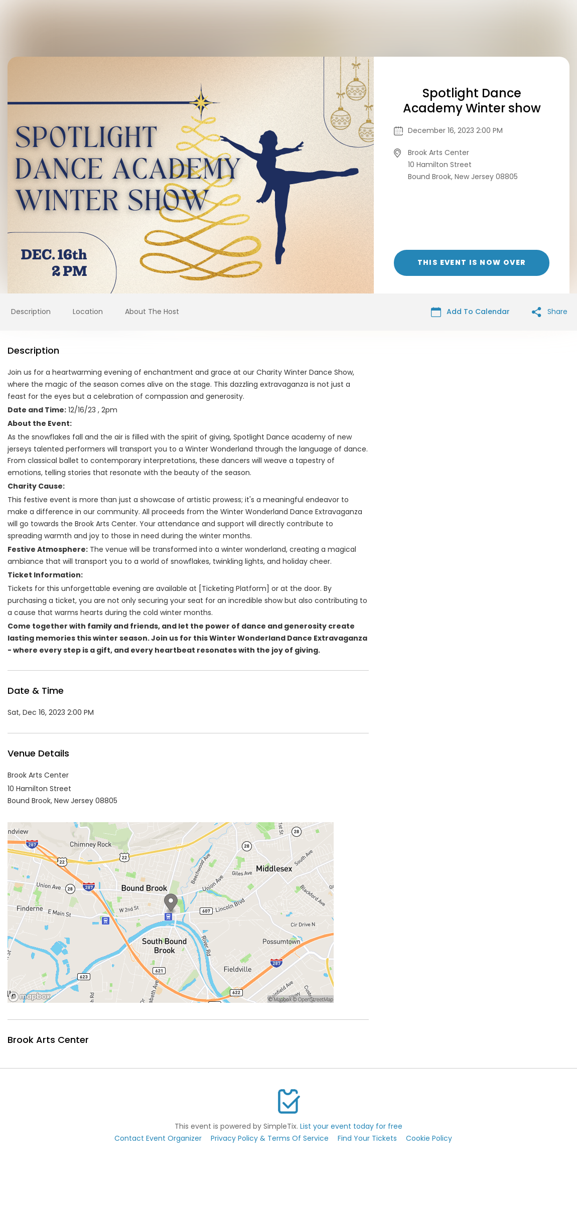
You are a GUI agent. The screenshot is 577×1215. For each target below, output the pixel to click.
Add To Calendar (470, 312)
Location (88, 312)
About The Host (152, 312)
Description (31, 312)
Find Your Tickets (367, 1138)
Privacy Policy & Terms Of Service (270, 1138)
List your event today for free (351, 1126)
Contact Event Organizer (158, 1138)
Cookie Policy (429, 1138)
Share (549, 312)
